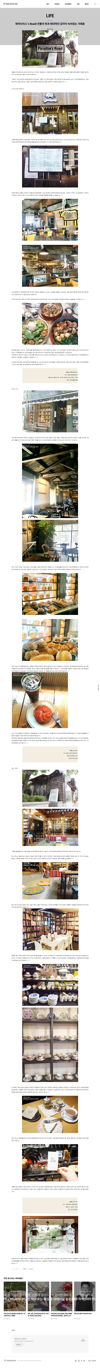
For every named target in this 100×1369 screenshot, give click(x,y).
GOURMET (68, 4)
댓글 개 (13, 1330)
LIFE (78, 4)
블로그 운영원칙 (92, 1360)
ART (47, 4)
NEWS (87, 4)
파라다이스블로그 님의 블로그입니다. (24, 1341)
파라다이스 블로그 (21, 1339)
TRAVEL (57, 4)
